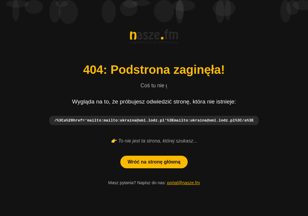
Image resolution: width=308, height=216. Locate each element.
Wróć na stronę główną (154, 162)
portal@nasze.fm (183, 183)
